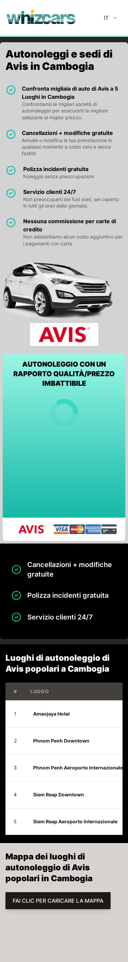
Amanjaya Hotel (51, 714)
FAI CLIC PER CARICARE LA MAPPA (58, 900)
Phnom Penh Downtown (61, 741)
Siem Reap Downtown (58, 794)
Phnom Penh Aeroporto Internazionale (78, 767)
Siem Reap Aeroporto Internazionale (75, 821)
